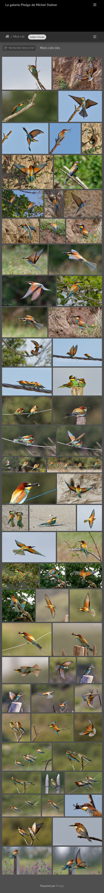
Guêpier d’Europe (37, 37)
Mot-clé (19, 36)
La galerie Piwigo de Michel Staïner (31, 5)
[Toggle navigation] (95, 4)
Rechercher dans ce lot (19, 47)
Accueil (7, 36)
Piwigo (60, 885)
